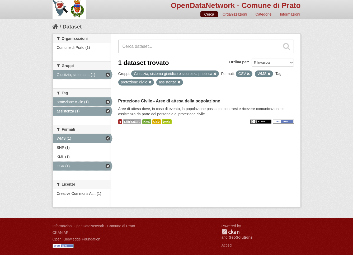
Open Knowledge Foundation (76, 239)
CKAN (230, 232)
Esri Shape (132, 122)
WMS (167, 122)
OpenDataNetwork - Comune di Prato (236, 5)
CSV (156, 122)
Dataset (72, 27)
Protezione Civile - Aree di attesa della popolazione (169, 101)
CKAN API (61, 232)
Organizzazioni (235, 14)
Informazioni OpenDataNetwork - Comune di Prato (94, 226)
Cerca (209, 14)
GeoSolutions (241, 237)
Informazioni (290, 14)
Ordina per (238, 62)
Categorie (264, 14)
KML (146, 122)
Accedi (227, 245)
